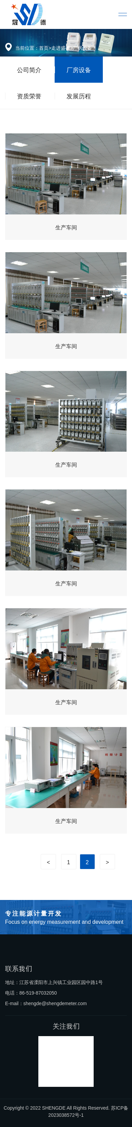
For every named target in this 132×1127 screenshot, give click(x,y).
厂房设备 (82, 47)
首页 (44, 47)
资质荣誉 (29, 96)
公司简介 (29, 69)
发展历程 (79, 96)
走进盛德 (60, 47)
